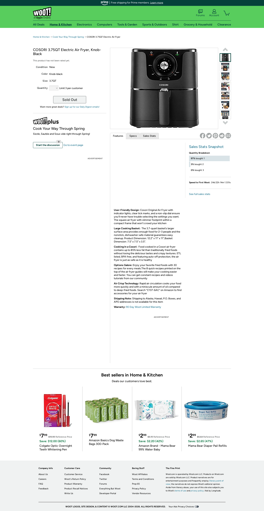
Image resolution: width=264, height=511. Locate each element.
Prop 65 (136, 484)
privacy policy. (197, 491)
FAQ (40, 484)
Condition (42, 67)
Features (118, 135)
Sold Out (69, 99)
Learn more (156, 2)
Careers (42, 479)
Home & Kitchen (41, 37)
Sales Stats (149, 135)
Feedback (43, 488)
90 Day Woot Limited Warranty (143, 307)
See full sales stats (199, 194)
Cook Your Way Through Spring (68, 37)
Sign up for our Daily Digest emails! (82, 107)
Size (45, 80)
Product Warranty (73, 484)
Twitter (103, 479)
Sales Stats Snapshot (206, 146)
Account (214, 13)
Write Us (68, 493)
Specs (133, 135)
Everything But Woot (109, 488)
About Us (43, 474)
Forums (200, 13)
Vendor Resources (141, 493)
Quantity (42, 88)
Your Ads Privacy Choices (181, 506)
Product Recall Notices (76, 488)
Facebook (104, 474)
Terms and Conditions (143, 479)
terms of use (180, 491)
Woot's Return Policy (75, 479)
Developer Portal (107, 493)
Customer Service (73, 474)
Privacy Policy (139, 488)
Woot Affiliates (140, 474)
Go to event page (73, 145)
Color (44, 73)
